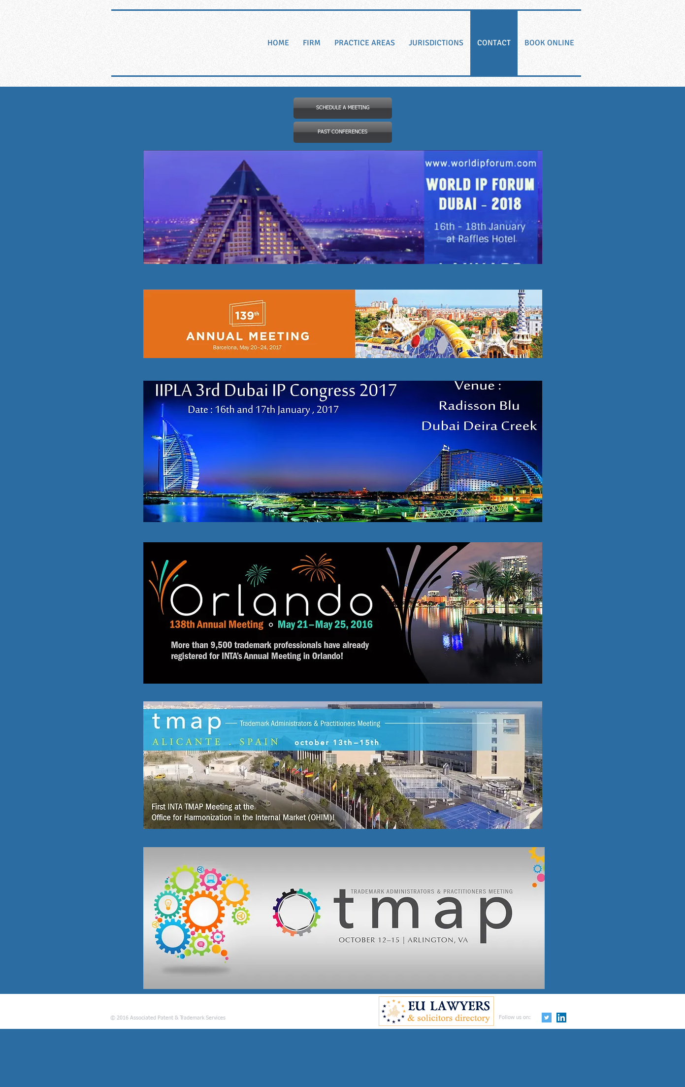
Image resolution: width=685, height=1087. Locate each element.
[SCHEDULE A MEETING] (343, 108)
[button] (343, 132)
